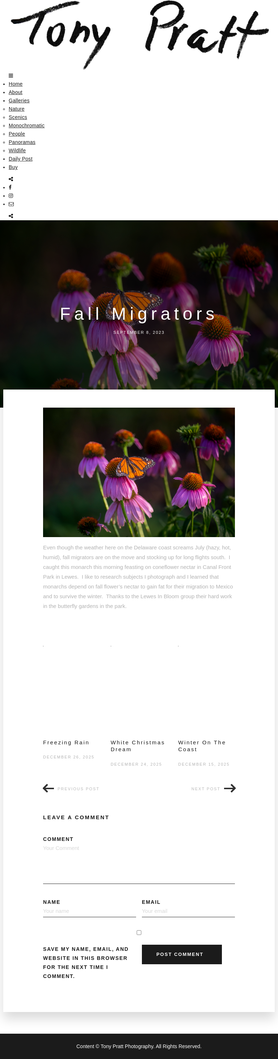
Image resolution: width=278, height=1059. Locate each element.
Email (188, 908)
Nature (17, 109)
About (15, 92)
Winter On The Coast (202, 746)
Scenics (18, 117)
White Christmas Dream (138, 746)
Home (15, 84)
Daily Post (21, 159)
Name (89, 908)
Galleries (19, 100)
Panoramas (22, 142)
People (17, 134)
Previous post (79, 789)
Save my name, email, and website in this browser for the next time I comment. (86, 962)
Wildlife (17, 150)
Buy (13, 167)
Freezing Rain (66, 742)
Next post (205, 789)
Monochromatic (27, 125)
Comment (139, 860)
